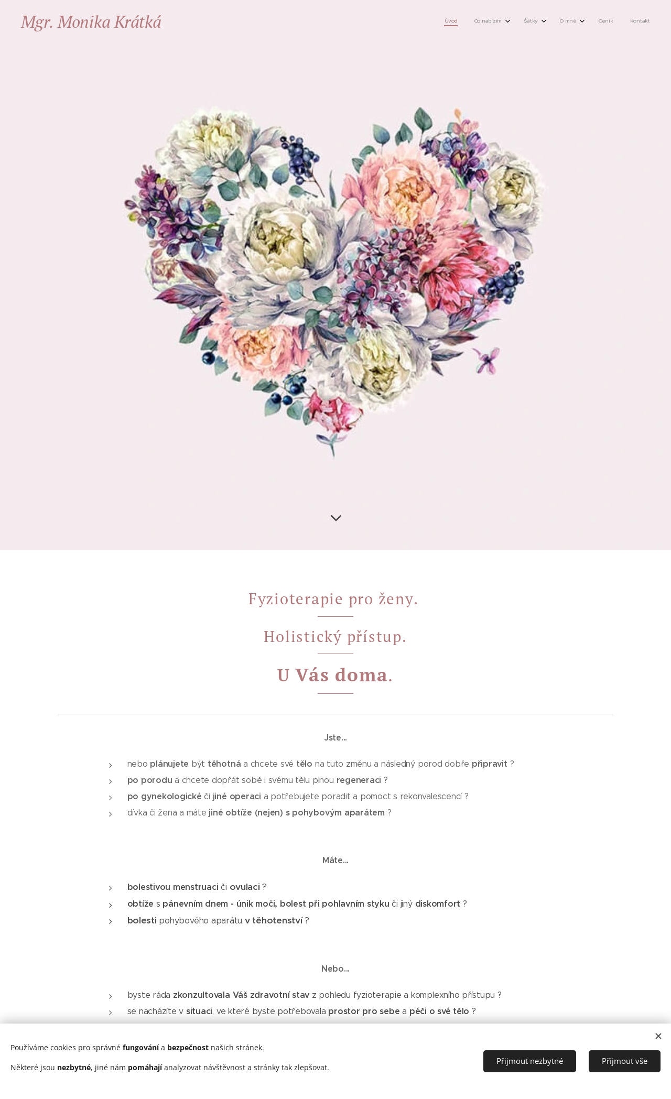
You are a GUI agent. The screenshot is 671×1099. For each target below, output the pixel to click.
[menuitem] (553, 21)
